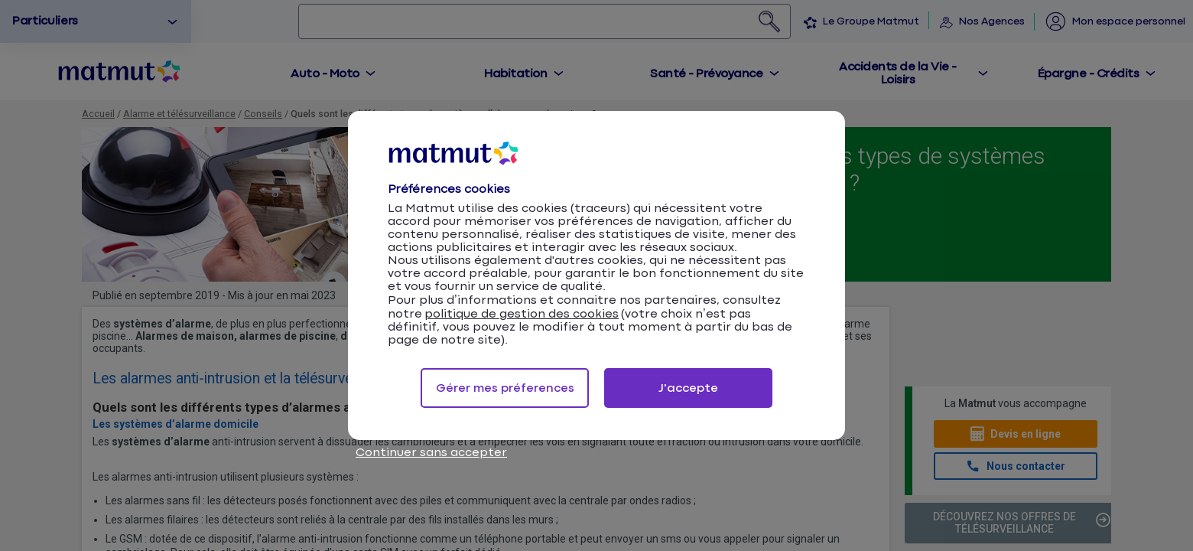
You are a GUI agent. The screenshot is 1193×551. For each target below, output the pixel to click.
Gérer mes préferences (505, 388)
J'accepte (688, 388)
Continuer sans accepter (431, 452)
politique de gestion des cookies (521, 314)
